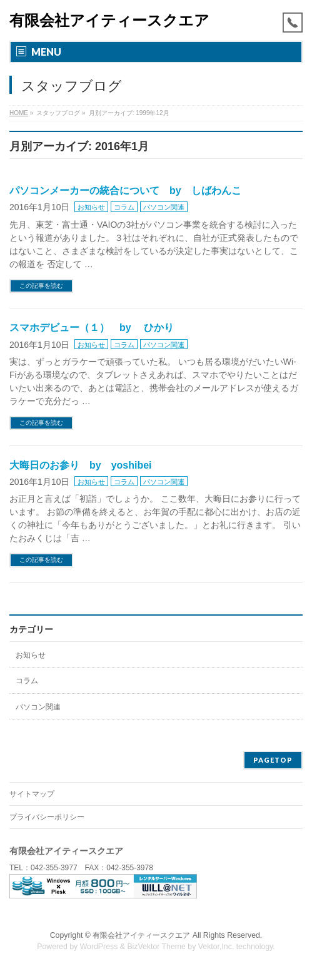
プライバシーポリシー (46, 817)
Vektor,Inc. (216, 946)
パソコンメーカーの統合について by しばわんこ (125, 190)
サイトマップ (31, 794)
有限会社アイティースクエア (109, 20)
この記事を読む (41, 285)
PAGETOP (273, 760)
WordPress (99, 946)
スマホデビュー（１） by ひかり (91, 327)
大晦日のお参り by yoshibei (80, 465)
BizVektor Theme (156, 946)
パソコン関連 (163, 207)
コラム (124, 207)
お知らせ (91, 207)
